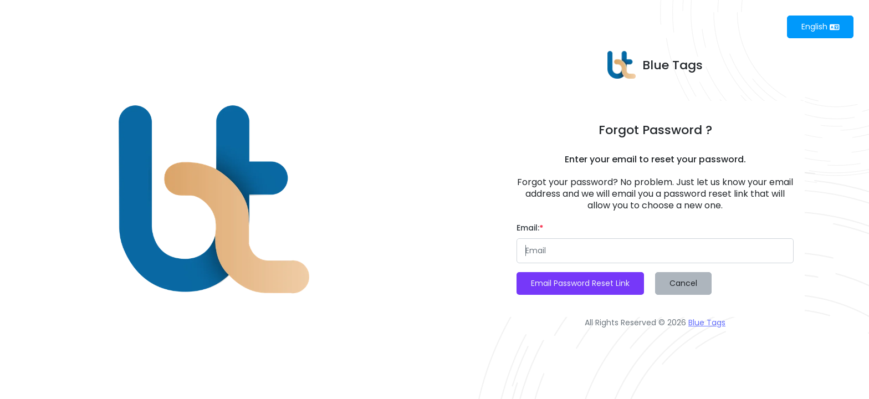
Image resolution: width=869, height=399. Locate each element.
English (820, 26)
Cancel (683, 283)
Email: (530, 227)
